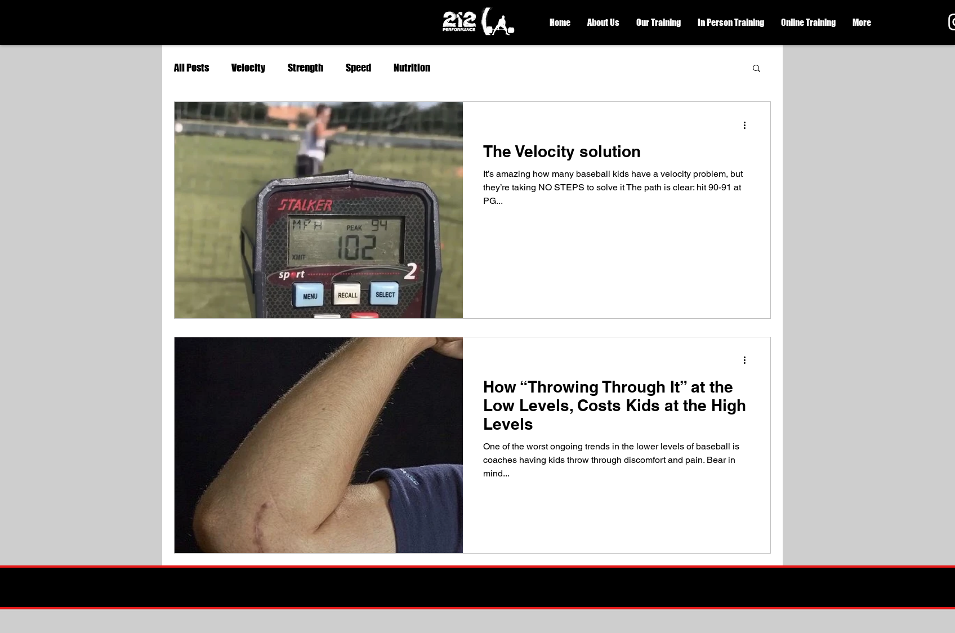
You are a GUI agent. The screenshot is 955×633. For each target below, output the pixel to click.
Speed (358, 67)
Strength (305, 67)
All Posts (191, 67)
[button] (603, 22)
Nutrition (412, 67)
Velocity (248, 67)
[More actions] (748, 125)
